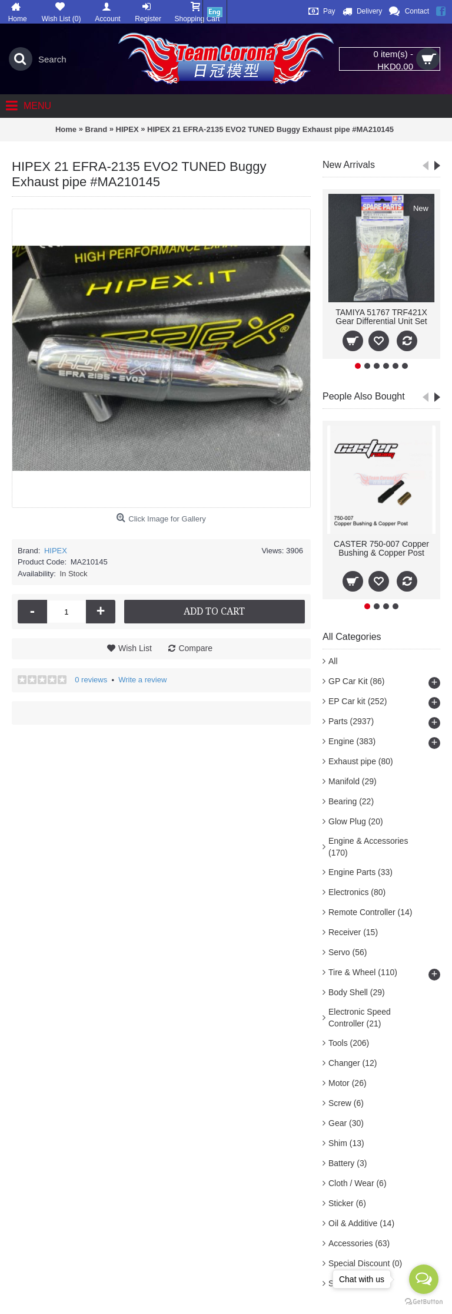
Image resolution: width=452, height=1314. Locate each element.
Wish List (135, 648)
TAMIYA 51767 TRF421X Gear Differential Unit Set (381, 317)
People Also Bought (364, 396)
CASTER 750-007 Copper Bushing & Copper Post (381, 548)
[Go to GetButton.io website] (424, 1302)
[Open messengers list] (423, 1279)
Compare (195, 648)
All (333, 661)
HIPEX (55, 550)
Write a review (142, 679)
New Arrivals (349, 165)
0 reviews (91, 679)
